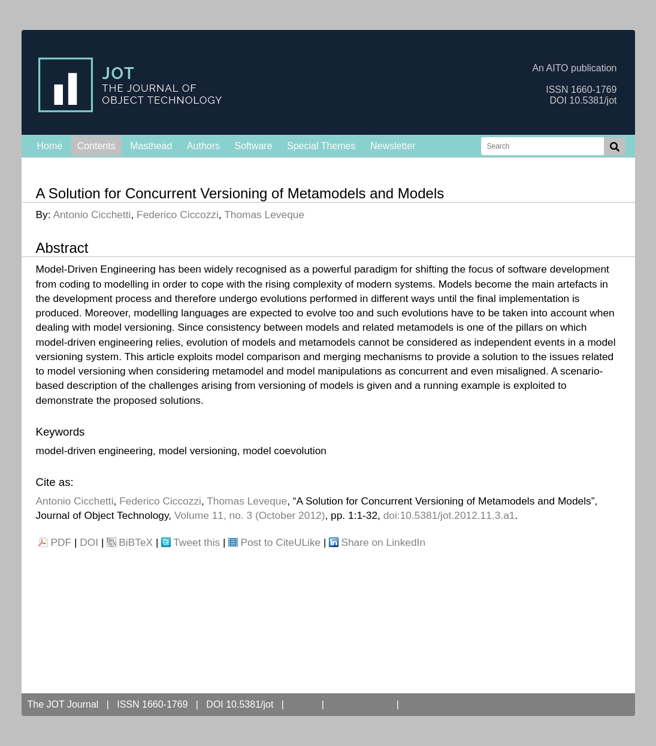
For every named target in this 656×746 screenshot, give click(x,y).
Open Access (360, 704)
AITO (302, 704)
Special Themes (321, 146)
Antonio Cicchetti (92, 215)
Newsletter (393, 146)
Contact (426, 704)
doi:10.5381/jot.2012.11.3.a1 (449, 515)
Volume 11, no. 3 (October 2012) (249, 515)
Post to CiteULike (280, 542)
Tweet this (196, 542)
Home (50, 146)
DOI (89, 542)
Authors (203, 146)
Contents (96, 146)
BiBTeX (136, 542)
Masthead (151, 146)
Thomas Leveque (264, 215)
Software (253, 146)
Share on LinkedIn (383, 542)
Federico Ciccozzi (178, 215)
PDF (61, 542)
